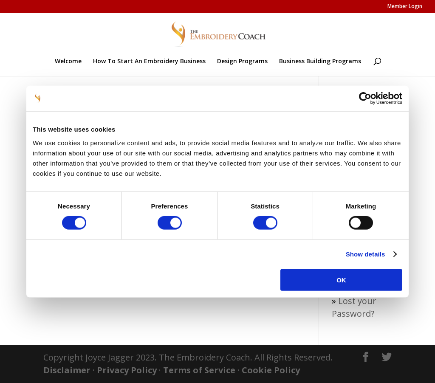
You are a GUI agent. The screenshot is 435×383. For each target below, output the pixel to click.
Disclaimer (66, 370)
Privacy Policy (127, 370)
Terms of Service (199, 370)
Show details (365, 254)
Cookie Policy (271, 370)
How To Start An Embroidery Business (149, 61)
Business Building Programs (320, 61)
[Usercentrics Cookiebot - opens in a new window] (365, 98)
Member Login (404, 7)
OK (341, 279)
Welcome (68, 61)
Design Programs (242, 61)
